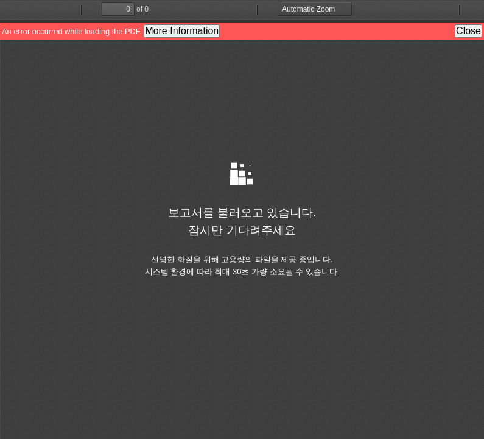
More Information (182, 31)
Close (468, 31)
